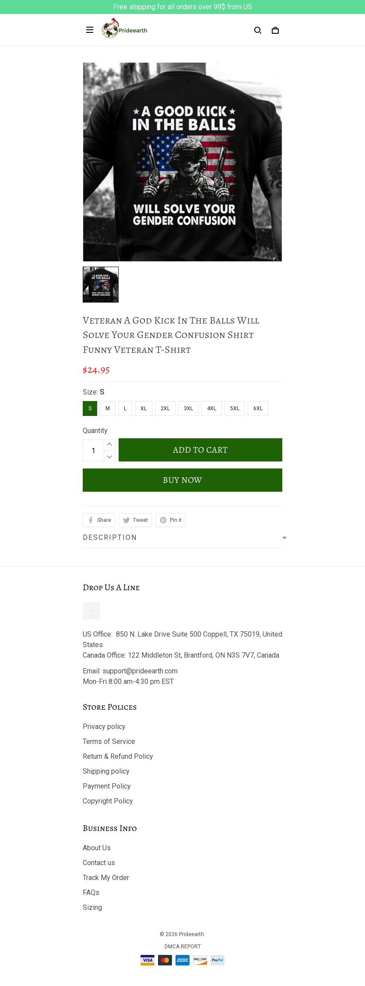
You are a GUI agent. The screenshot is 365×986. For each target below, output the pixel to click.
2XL (165, 408)
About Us (97, 848)
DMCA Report (183, 947)
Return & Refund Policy (118, 756)
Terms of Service (109, 741)
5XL (234, 408)
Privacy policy (104, 726)
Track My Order (106, 877)
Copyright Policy (108, 801)
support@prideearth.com (140, 671)
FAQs (91, 892)
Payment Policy (107, 786)
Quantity (95, 430)
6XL (258, 408)
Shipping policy (106, 771)
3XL (188, 408)
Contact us (99, 863)
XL (143, 408)
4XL (211, 408)
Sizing (92, 907)
